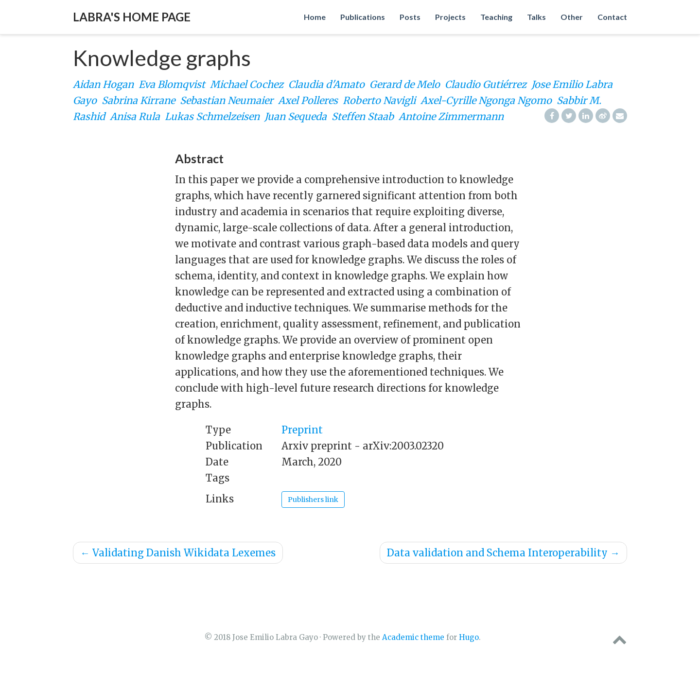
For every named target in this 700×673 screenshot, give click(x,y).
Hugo (469, 637)
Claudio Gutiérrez (485, 84)
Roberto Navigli (379, 100)
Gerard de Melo (404, 84)
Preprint (302, 430)
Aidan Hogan (103, 84)
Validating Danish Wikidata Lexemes (178, 553)
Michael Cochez (246, 84)
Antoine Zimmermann (451, 116)
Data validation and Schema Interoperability (503, 553)
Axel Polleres (308, 100)
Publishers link (313, 499)
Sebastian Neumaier (226, 100)
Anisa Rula (135, 116)
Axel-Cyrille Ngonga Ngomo (486, 100)
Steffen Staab (363, 116)
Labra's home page (132, 17)
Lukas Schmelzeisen (212, 116)
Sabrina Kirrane (138, 100)
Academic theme (413, 637)
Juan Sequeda (295, 116)
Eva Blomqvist (172, 84)
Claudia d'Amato (326, 84)
